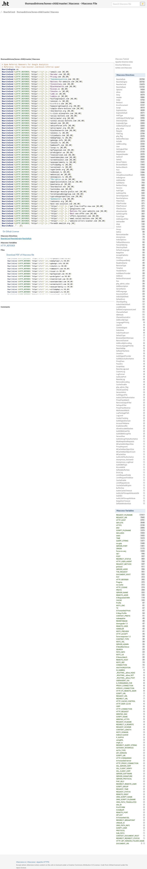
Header (130, 97)
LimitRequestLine (130, 483)
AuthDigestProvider (130, 356)
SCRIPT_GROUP (130, 786)
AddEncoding (130, 144)
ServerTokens (130, 162)
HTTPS (130, 525)
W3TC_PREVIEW (130, 631)
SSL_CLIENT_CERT (130, 771)
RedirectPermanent (130, 278)
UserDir (130, 325)
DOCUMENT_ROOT (130, 574)
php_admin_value (130, 283)
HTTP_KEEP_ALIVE (130, 704)
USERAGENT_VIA (130, 680)
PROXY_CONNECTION (130, 685)
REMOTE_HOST (130, 660)
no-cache (130, 585)
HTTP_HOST (130, 520)
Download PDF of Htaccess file (20, 255)
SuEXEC (130, 496)
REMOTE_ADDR (130, 595)
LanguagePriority (130, 322)
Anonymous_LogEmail (130, 462)
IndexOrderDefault (130, 304)
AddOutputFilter (130, 219)
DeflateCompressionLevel (130, 309)
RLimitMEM (130, 467)
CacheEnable (130, 480)
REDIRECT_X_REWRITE (130, 724)
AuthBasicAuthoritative (130, 358)
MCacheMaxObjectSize (130, 449)
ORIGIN (130, 548)
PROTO (130, 590)
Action (130, 227)
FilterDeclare (130, 208)
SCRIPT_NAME (130, 716)
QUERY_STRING (130, 541)
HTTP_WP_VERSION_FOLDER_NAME (130, 841)
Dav (130, 281)
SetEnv (130, 172)
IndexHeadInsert (130, 333)
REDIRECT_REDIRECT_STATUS (130, 838)
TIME (130, 538)
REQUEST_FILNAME (130, 722)
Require (130, 131)
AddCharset (130, 151)
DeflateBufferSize (130, 470)
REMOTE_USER (130, 626)
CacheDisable (130, 384)
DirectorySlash (130, 247)
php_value (130, 128)
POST (130, 556)
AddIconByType (130, 320)
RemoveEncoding (130, 382)
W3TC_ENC (130, 605)
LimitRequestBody (130, 260)
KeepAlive (130, 252)
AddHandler (130, 180)
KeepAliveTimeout (130, 501)
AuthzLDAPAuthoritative (130, 397)
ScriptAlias (130, 366)
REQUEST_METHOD (130, 564)
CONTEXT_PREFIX (130, 616)
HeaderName (130, 270)
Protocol (130, 258)
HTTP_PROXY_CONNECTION (130, 763)
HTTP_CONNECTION (130, 709)
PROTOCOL (130, 830)
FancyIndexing (130, 245)
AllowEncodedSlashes (130, 428)
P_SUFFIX (130, 737)
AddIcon (130, 276)
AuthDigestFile (130, 395)
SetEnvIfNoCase (130, 139)
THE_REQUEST (130, 572)
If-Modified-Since (130, 647)
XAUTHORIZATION (130, 667)
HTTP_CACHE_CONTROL (130, 701)
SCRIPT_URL (130, 693)
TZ (130, 608)
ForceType (130, 216)
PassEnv (130, 364)
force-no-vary (130, 551)
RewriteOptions (130, 198)
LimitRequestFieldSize (130, 477)
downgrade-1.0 (130, 623)
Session (130, 188)
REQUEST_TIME (130, 789)
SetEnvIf (130, 157)
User (130, 146)
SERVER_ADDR (130, 569)
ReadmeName (130, 263)
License (15, 231)
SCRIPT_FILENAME (130, 530)
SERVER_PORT (130, 546)
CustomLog (130, 371)
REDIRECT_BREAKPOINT (130, 820)
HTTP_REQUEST (130, 711)
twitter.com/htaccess (123, 68)
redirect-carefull (130, 735)
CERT (130, 706)
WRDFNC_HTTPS (130, 719)
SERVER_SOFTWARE (130, 773)
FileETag (130, 133)
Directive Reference (122, 65)
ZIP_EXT (130, 815)
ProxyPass (130, 361)
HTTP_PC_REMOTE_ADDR (130, 691)
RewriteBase (130, 87)
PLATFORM (130, 807)
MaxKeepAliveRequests (130, 441)
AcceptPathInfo (130, 255)
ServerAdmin (130, 392)
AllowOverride (130, 211)
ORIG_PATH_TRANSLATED (130, 802)
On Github (7, 231)
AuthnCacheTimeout (130, 490)
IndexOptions (130, 239)
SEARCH (130, 649)
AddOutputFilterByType (130, 118)
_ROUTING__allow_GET (130, 675)
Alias (130, 224)
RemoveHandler (130, 234)
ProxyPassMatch (130, 400)
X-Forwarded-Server (130, 760)
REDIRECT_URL (130, 698)
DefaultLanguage (130, 250)
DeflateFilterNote (130, 351)
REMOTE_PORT (130, 812)
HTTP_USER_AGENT (130, 561)
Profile (130, 603)
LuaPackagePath (130, 413)
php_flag (130, 136)
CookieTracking (130, 418)
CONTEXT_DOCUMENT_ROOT (130, 836)
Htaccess (31, 862)
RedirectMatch (130, 167)
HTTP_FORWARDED (130, 758)
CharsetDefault (130, 312)
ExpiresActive (130, 110)
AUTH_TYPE (130, 750)
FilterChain (130, 201)
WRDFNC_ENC (130, 714)
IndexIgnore (130, 177)
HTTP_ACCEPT (130, 634)
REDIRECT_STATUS (130, 559)
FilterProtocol (130, 206)
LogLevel (130, 415)
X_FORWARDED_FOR (130, 683)
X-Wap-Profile (130, 613)
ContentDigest (130, 327)
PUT (130, 577)
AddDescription (130, 286)
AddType (130, 115)
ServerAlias (130, 436)
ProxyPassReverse (130, 408)
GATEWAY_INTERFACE (130, 748)
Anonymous (130, 237)
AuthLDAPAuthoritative (130, 457)
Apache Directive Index (124, 62)
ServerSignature (130, 195)
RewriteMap (130, 348)
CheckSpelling (130, 302)
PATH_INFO (130, 652)
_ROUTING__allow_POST (130, 678)
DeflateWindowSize (130, 503)
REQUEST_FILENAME (130, 515)
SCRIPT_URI (130, 755)
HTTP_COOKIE (130, 587)
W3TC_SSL (130, 641)
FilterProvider (130, 203)
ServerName (130, 289)
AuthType (130, 190)
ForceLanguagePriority (130, 346)
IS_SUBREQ (130, 670)
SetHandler (130, 221)
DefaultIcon (130, 299)
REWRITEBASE (130, 621)
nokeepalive (130, 618)
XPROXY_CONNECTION (130, 688)
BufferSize (130, 488)
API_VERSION (130, 753)
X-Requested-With (130, 597)
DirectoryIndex (130, 120)
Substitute (130, 330)
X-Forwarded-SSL (130, 817)
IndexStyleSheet (130, 296)
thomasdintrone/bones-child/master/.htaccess (38, 12)
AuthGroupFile (130, 214)
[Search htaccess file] (126, 4)
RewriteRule (26, 239)
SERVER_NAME (130, 592)
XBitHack (130, 314)
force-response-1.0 (130, 636)
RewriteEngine (16, 239)
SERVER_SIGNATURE (130, 776)
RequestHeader (130, 154)
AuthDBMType (130, 465)
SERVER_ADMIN (130, 644)
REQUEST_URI (130, 517)
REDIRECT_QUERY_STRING (130, 745)
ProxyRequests (130, 446)
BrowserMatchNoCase (130, 338)
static (130, 535)
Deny (130, 95)
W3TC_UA (130, 654)
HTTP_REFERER (8, 245)
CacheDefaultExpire (130, 485)
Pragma (130, 582)
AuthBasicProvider (130, 273)
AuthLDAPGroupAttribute (130, 498)
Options (130, 89)
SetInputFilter (130, 405)
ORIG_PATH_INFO (130, 825)
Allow (130, 92)
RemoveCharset (130, 340)
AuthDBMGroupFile (130, 433)
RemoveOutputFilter (130, 402)
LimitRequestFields (130, 475)
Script (130, 108)
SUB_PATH (130, 833)
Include (130, 141)
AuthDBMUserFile (130, 431)
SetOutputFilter (130, 149)
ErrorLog (130, 472)
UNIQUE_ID (130, 823)
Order (130, 100)
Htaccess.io (21, 862)
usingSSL (130, 740)
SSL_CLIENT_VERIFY (130, 768)
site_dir (130, 804)
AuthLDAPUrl (130, 377)
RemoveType (130, 265)
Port (130, 170)
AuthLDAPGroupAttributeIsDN (130, 493)
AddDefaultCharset (130, 126)
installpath (130, 810)
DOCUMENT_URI (129, 843)
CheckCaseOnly (130, 390)
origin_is (130, 742)
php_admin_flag (130, 387)
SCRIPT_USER (130, 828)
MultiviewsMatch (130, 410)
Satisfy (130, 159)
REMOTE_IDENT (130, 794)
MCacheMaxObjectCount (130, 452)
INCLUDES (130, 533)
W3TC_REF (130, 662)
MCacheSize (130, 454)
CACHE (130, 600)
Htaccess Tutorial (122, 59)
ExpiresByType (130, 123)
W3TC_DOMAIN (130, 732)
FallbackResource (130, 242)
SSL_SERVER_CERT (130, 766)
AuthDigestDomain (130, 421)
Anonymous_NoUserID (130, 459)
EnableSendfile (130, 426)
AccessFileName (130, 423)
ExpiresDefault (130, 113)
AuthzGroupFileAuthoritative (130, 439)
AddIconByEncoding (130, 343)
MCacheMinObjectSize (130, 444)
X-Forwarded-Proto (130, 610)
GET (130, 554)
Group (130, 229)
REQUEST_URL (130, 696)
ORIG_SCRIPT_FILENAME (130, 799)
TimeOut (130, 268)
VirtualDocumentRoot (130, 175)
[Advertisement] (73, 34)
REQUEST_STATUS (130, 792)
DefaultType (130, 335)
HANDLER (130, 629)
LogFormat (130, 374)
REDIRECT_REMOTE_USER (130, 784)
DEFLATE (130, 522)
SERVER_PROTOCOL (130, 779)
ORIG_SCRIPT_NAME (130, 797)
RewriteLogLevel (130, 369)
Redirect (130, 102)
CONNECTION (130, 665)
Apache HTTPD (43, 862)
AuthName (130, 183)
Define (130, 232)
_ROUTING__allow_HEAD (130, 673)
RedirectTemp (130, 185)
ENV (130, 528)
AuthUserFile (130, 193)
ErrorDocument (130, 105)
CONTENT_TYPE (130, 639)
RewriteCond (9, 12)
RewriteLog (130, 379)
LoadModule (130, 307)
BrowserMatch (130, 164)
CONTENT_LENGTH (130, 729)
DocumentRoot (130, 294)
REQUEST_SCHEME (130, 727)
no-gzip (130, 543)
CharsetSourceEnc (130, 317)
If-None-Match (130, 657)
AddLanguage (130, 291)
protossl (130, 566)
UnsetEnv (130, 353)
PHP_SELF (130, 781)
